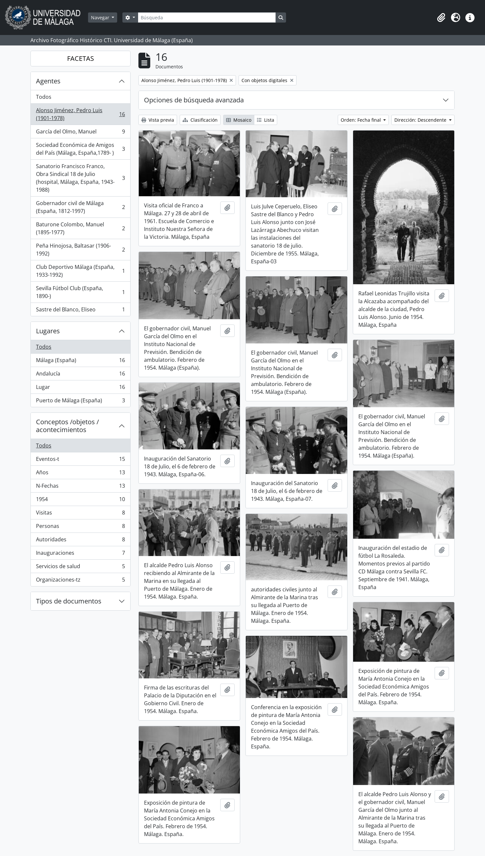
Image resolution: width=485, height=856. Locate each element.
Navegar (101, 17)
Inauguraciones (80, 554)
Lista (265, 120)
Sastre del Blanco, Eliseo (80, 311)
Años (80, 473)
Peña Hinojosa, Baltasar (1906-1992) (80, 249)
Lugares (48, 330)
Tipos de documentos (68, 601)
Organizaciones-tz (80, 581)
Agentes (48, 81)
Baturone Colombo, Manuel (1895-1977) (80, 228)
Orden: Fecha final (361, 120)
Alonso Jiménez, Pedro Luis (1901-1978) (80, 114)
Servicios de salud (80, 567)
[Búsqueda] (207, 17)
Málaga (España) (80, 361)
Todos (43, 96)
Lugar (80, 388)
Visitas (80, 514)
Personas (80, 527)
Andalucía (80, 375)
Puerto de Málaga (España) (80, 401)
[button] (441, 17)
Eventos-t (80, 460)
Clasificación (200, 120)
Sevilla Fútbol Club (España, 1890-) (80, 292)
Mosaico (238, 120)
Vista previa (157, 120)
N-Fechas (80, 487)
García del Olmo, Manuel (80, 133)
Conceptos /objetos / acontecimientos (67, 425)
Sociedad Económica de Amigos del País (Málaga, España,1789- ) (80, 148)
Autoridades (80, 540)
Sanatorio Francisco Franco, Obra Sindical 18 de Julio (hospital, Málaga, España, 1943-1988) (80, 178)
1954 (80, 500)
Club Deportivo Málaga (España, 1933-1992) (80, 270)
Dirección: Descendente (421, 120)
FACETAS (80, 58)
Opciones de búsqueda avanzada (194, 100)
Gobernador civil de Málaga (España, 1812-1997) (80, 207)
